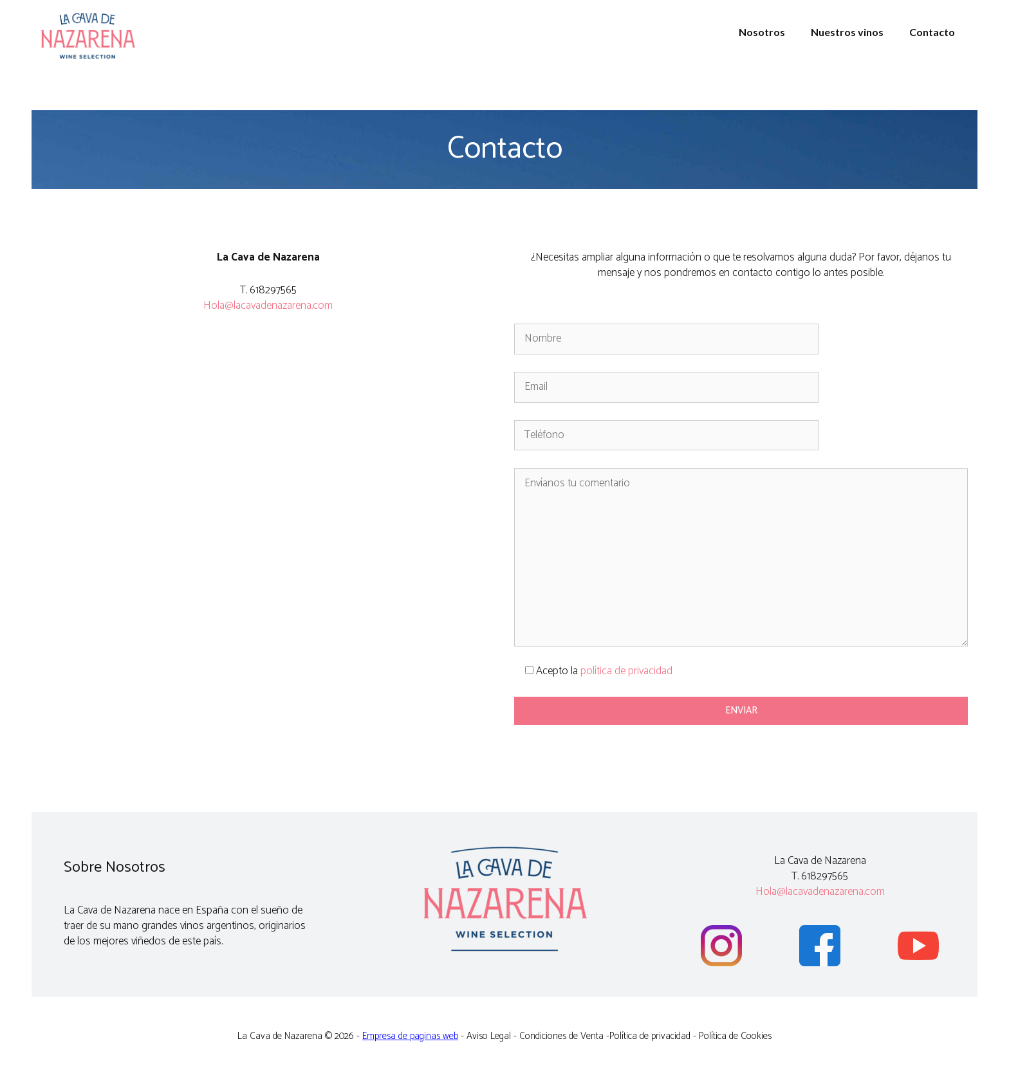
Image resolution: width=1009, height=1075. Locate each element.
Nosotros (762, 32)
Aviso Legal (489, 1036)
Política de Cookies (735, 1036)
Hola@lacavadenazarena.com (268, 306)
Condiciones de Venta (561, 1036)
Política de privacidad (649, 1036)
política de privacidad (626, 671)
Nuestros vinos (847, 32)
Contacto (932, 32)
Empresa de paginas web (410, 1036)
